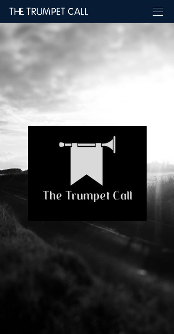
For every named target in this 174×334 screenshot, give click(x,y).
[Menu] (157, 11)
